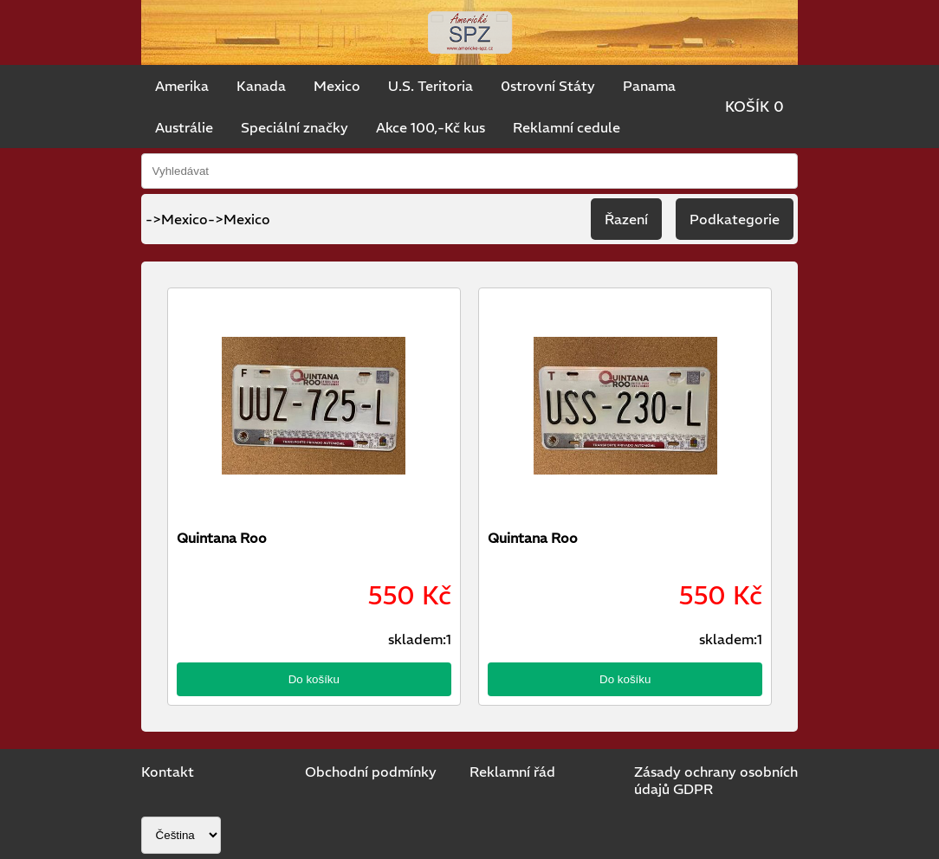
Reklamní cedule (566, 127)
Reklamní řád (512, 771)
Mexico (337, 85)
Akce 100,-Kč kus (430, 127)
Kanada (261, 85)
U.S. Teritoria (430, 85)
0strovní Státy (548, 85)
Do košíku (314, 679)
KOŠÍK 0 (754, 106)
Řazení (626, 219)
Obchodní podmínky (371, 771)
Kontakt (167, 771)
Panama (649, 85)
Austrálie (184, 127)
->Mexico (239, 219)
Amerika (182, 85)
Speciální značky (294, 127)
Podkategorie (735, 219)
